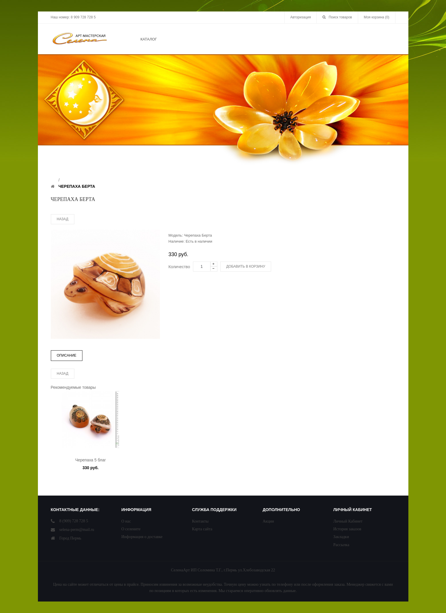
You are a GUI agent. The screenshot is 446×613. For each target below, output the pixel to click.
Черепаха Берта (76, 186)
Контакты (200, 521)
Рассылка (341, 545)
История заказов (347, 529)
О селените (131, 529)
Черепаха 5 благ (90, 460)
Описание (66, 355)
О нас (126, 521)
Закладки (341, 537)
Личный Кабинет (348, 521)
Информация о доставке (142, 537)
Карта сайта (202, 529)
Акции (268, 521)
